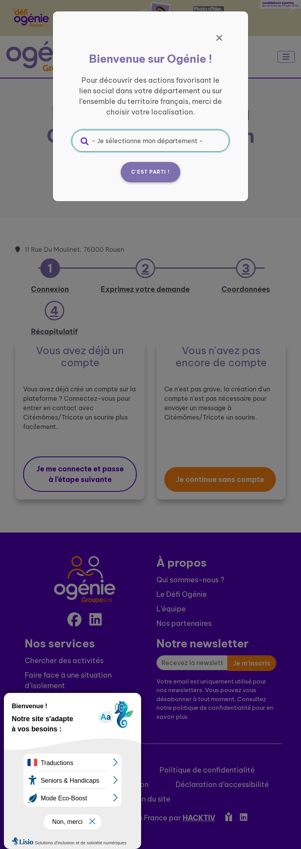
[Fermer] (219, 38)
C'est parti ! (150, 172)
